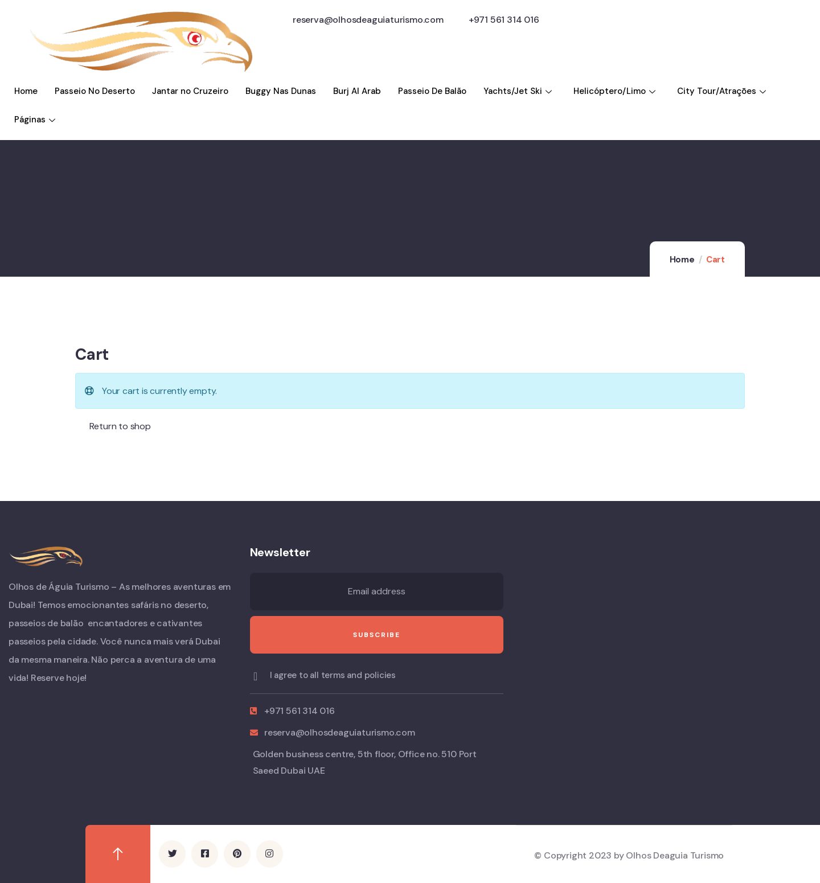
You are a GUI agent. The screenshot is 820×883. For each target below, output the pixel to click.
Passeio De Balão (432, 91)
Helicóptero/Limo (615, 91)
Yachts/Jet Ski (519, 91)
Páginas (36, 119)
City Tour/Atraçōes (723, 91)
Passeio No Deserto (95, 91)
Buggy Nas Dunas (280, 91)
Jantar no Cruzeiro (190, 91)
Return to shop (119, 426)
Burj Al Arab (357, 91)
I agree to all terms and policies (333, 675)
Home (26, 91)
